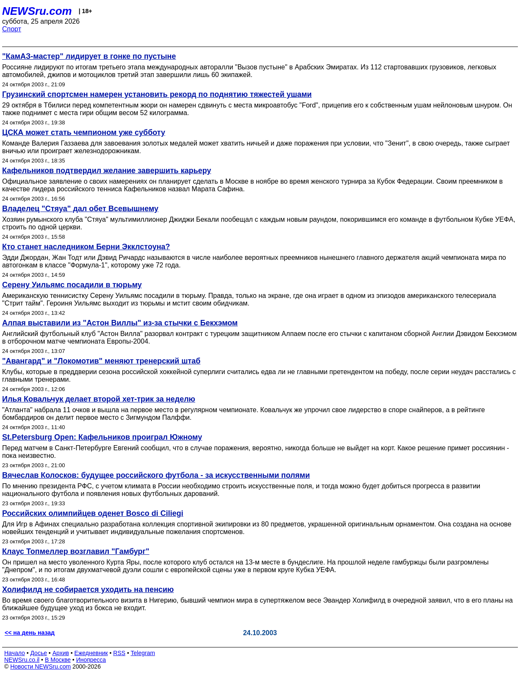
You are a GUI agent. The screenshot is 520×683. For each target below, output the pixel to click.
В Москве (58, 659)
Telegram (143, 653)
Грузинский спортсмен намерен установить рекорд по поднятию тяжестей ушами (157, 94)
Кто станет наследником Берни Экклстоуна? (86, 246)
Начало (14, 653)
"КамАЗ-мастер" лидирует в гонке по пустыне (89, 56)
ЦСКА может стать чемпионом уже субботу (83, 132)
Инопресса (91, 659)
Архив (61, 653)
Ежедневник (91, 653)
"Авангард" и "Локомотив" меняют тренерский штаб (101, 361)
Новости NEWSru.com (40, 666)
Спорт (11, 29)
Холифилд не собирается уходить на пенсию (88, 589)
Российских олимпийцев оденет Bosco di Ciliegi (92, 513)
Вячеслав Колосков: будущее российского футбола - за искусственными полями (156, 475)
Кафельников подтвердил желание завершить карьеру (106, 170)
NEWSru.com (37, 11)
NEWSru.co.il (21, 659)
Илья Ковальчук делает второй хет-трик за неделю (98, 399)
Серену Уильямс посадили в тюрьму (72, 285)
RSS (119, 653)
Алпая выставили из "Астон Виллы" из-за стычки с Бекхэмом (120, 323)
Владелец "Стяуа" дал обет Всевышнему (80, 208)
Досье (38, 653)
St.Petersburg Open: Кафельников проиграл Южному (102, 437)
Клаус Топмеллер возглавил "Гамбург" (75, 551)
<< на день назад (30, 632)
